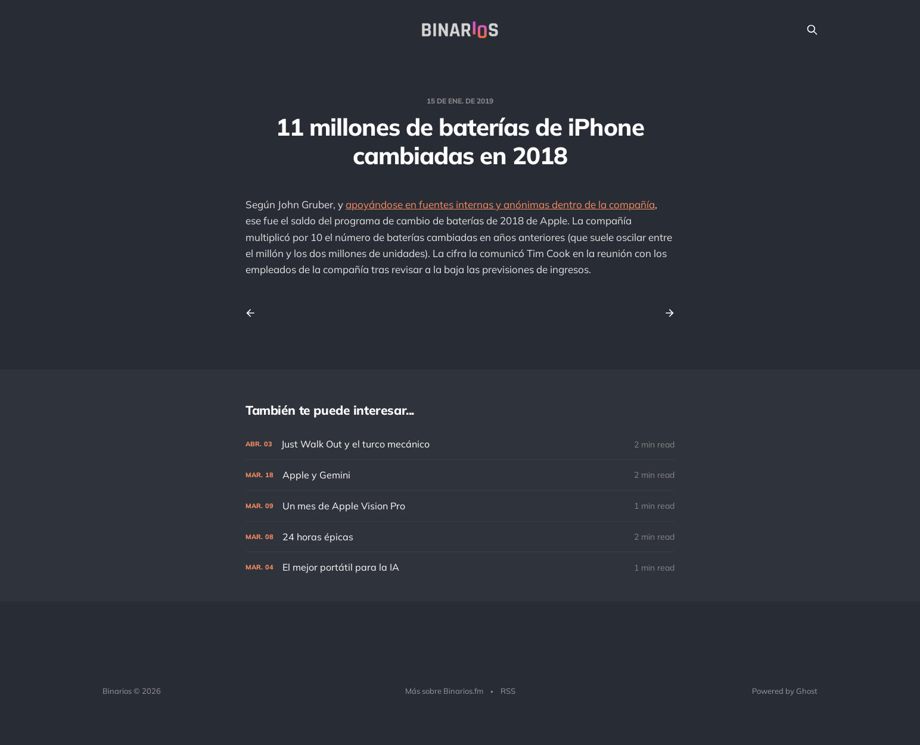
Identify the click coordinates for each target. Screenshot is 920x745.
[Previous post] (254, 313)
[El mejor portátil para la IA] (460, 567)
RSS (508, 691)
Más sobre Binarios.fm (444, 691)
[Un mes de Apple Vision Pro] (460, 506)
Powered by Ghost (785, 691)
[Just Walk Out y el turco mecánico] (460, 444)
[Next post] (666, 313)
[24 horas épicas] (460, 537)
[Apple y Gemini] (460, 475)
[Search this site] (812, 30)
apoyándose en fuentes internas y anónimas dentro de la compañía (500, 204)
